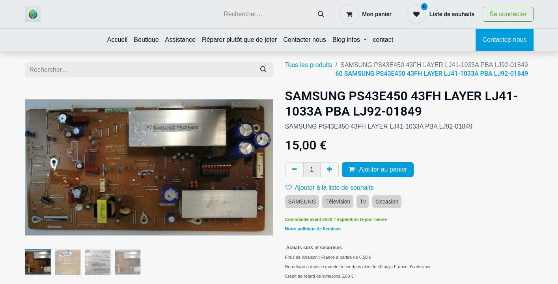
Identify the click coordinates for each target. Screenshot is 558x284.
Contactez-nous (504, 39)
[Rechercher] (321, 14)
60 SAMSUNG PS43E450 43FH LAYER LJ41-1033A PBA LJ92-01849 (432, 73)
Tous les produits (308, 65)
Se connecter (507, 14)
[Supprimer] (294, 169)
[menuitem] (117, 40)
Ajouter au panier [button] (378, 169)
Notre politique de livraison (313, 228)
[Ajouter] (329, 169)
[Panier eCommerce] (365, 14)
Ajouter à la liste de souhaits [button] (330, 187)
